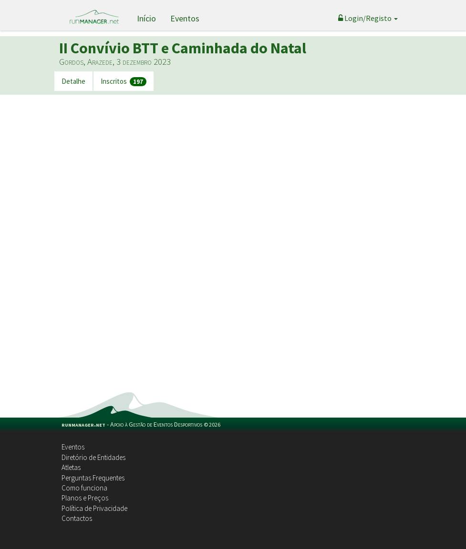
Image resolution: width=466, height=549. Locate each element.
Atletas (71, 467)
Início (146, 18)
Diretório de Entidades (93, 457)
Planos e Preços (85, 497)
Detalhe (73, 81)
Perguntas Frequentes (93, 477)
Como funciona (84, 487)
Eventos (184, 18)
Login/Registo (368, 18)
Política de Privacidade (94, 508)
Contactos (77, 518)
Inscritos (123, 82)
